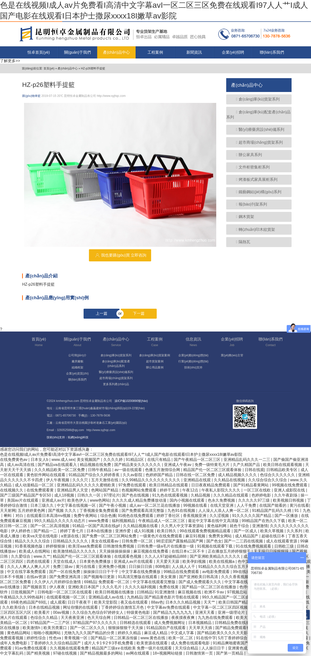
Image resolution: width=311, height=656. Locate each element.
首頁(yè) (48, 68)
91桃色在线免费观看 (136, 516)
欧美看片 (42, 612)
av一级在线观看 (128, 470)
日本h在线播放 (99, 531)
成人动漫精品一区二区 (35, 485)
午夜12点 (190, 490)
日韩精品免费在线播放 (235, 623)
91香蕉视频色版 (29, 546)
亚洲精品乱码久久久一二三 (247, 459)
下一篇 (133, 313)
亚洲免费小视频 (112, 567)
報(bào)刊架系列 (249, 204)
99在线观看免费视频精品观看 (206, 531)
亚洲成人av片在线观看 (134, 561)
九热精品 (134, 597)
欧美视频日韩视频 (289, 500)
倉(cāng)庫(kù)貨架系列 (255, 99)
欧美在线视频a (222, 561)
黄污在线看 (299, 505)
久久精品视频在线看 (141, 526)
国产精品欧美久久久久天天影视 (224, 633)
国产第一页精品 (230, 653)
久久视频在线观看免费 (70, 648)
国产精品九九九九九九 (173, 612)
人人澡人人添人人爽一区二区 (224, 510)
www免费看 (99, 521)
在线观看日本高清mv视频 (49, 516)
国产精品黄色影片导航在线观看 (172, 597)
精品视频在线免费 (96, 465)
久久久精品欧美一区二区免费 (60, 470)
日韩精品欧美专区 (282, 470)
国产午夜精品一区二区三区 (197, 459)
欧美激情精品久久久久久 (75, 551)
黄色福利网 (217, 526)
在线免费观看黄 (40, 490)
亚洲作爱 (123, 531)
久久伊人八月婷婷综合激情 (58, 582)
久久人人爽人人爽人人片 (29, 567)
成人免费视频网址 (170, 623)
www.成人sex (63, 459)
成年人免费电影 (14, 643)
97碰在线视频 (65, 653)
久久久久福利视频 (141, 587)
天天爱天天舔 (168, 561)
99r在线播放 (244, 572)
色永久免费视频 (222, 500)
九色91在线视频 (181, 510)
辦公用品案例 (155, 367)
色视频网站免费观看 (139, 490)
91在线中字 (206, 638)
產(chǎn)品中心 (116, 52)
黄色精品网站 (19, 633)
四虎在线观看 (38, 561)
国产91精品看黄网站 (251, 485)
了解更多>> (10, 61)
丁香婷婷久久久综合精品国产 (56, 643)
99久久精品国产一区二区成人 (228, 597)
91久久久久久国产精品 (252, 516)
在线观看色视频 (128, 556)
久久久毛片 (112, 587)
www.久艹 (42, 556)
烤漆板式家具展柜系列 (254, 179)
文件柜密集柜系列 (250, 167)
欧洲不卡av (214, 592)
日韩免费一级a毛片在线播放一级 (166, 546)
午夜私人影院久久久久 (221, 490)
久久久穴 (80, 480)
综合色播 (108, 516)
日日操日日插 (141, 567)
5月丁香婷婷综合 (233, 638)
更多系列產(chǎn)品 (116, 384)
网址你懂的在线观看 (81, 607)
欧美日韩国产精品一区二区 (242, 602)
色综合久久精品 (44, 617)
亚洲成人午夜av (178, 465)
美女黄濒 (168, 577)
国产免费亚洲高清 (65, 577)
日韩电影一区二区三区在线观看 (65, 592)
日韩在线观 (254, 470)
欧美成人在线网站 (35, 551)
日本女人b (40, 459)
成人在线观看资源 (282, 541)
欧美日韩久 (167, 531)
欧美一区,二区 (181, 638)
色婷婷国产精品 (160, 475)
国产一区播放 (287, 516)
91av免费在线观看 (31, 648)
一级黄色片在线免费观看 (161, 536)
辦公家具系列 (246, 155)
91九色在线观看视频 (170, 495)
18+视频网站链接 (168, 653)
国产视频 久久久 (63, 510)
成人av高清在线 (21, 465)
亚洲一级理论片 (232, 612)
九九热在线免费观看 (216, 617)
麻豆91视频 (195, 536)
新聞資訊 (194, 52)
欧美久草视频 (272, 531)
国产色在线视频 (136, 495)
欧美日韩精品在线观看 (169, 485)
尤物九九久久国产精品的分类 (89, 633)
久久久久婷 (113, 459)
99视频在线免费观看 (290, 485)
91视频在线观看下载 (215, 546)
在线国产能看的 (273, 505)
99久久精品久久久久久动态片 (60, 521)
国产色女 (214, 541)
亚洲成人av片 (53, 500)
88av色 (157, 602)
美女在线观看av (105, 541)
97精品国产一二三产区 (50, 623)
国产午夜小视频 (113, 505)
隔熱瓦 (240, 242)
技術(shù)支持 (193, 367)
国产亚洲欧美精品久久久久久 (215, 556)
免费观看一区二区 (114, 582)
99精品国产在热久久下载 (264, 521)
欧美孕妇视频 (194, 561)
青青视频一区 (76, 638)
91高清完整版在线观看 (138, 577)
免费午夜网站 (86, 516)
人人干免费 (247, 505)
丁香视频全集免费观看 (99, 510)
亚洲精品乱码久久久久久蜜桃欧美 (86, 485)
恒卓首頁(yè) (38, 52)
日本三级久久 (42, 505)
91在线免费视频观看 (254, 546)
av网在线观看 (138, 653)
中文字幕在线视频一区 (77, 505)
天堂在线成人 (65, 561)
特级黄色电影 (139, 612)
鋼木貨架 (242, 217)
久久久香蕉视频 (235, 577)
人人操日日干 (213, 648)
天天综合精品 (187, 648)
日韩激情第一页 (200, 653)
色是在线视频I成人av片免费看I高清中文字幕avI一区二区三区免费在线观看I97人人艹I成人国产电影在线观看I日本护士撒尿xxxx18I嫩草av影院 (121, 454)
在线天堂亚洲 (222, 505)
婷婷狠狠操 (56, 546)
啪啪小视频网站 (48, 633)
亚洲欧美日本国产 (84, 587)
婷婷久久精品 (130, 633)
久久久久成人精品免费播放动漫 (139, 500)
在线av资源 (36, 577)
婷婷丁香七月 (72, 531)
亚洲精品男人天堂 (73, 490)
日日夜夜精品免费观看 (211, 485)
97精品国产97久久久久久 (95, 623)
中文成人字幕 (183, 633)
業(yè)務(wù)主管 (232, 355)
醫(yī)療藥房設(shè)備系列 (257, 129)
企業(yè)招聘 (233, 52)
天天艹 (210, 602)
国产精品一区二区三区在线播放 (209, 587)
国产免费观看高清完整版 (143, 510)
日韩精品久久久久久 (71, 541)
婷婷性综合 (36, 638)
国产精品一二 (46, 531)
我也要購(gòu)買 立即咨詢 (120, 255)
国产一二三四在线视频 (244, 541)
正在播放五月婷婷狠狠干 (229, 551)
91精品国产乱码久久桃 (272, 510)
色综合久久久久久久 (278, 475)
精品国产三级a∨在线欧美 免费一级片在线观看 (132, 648)
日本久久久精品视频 (183, 602)
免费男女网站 (220, 536)
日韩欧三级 (284, 546)
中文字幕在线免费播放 (141, 572)
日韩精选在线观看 (136, 623)
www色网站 (100, 500)
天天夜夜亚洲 (73, 617)
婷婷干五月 (170, 490)
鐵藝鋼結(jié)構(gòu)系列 (256, 192)
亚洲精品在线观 (197, 480)
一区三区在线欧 (257, 490)
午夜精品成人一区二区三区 (162, 521)
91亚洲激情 (165, 592)
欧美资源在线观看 (153, 643)
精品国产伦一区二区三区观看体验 (212, 470)
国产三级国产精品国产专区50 (26, 495)
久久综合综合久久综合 (268, 480)
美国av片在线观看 (23, 500)
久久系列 (295, 531)
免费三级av (63, 567)
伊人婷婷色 (21, 531)
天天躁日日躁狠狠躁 (272, 551)
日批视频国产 (23, 592)
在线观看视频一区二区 (66, 597)
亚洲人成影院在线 (290, 490)
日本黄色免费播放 (95, 561)
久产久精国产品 (247, 465)
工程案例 (155, 52)
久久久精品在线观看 (231, 495)
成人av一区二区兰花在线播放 (155, 505)
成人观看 (58, 602)
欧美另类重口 (55, 628)
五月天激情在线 (105, 480)
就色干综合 (240, 526)
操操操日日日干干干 (101, 572)
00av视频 (61, 612)
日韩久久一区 (89, 495)
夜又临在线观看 (135, 602)
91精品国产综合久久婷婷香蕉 (95, 475)
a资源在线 (70, 536)
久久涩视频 (219, 516)
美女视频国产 (89, 459)
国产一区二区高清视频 (50, 526)
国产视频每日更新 (100, 577)
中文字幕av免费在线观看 (169, 607)
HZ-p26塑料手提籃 (93, 68)
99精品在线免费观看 (182, 572)
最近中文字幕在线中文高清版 (214, 521)
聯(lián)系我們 (272, 52)
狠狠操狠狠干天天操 (126, 628)
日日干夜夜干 (80, 602)
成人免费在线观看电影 (191, 643)
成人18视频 (64, 495)
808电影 (162, 567)
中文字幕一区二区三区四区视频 (221, 607)
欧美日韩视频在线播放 (115, 592)
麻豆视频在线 (190, 592)
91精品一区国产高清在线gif (96, 526)
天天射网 (8, 510)
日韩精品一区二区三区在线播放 (141, 617)
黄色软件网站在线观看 (46, 475)
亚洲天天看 (205, 612)
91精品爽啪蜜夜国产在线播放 (239, 643)
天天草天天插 (201, 628)
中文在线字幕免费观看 (27, 572)
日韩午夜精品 (100, 470)
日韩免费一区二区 (138, 541)
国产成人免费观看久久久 (200, 582)
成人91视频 (144, 531)
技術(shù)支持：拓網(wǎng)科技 (67, 437)
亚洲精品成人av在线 (106, 597)
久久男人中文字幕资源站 (183, 526)
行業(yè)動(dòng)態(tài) (193, 361)
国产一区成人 (246, 531)
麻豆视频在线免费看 (151, 551)
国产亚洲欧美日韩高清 (199, 577)
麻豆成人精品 (156, 633)
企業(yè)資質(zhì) (77, 373)
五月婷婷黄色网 (32, 510)
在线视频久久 (12, 490)
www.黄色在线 (153, 638)
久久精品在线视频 (230, 480)
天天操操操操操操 (115, 551)
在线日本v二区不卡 (189, 551)
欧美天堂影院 (106, 602)
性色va (55, 638)
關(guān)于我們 (77, 52)
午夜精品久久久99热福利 (22, 597)
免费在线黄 (169, 587)
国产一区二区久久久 (88, 628)
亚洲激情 (260, 526)
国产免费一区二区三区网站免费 (109, 536)
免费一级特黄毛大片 (213, 465)
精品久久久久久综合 (33, 541)
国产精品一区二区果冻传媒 (114, 638)
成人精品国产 (247, 536)
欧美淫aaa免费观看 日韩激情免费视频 (101, 546)
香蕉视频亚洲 (195, 516)
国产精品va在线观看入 (58, 465)
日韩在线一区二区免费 (196, 475)
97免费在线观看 (132, 485)
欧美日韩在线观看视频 (283, 465)
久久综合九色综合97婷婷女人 (98, 612)
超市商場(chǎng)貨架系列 (257, 142)
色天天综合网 (99, 617)
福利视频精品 (124, 521)
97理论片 (112, 495)
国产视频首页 (35, 587)
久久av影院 (133, 475)
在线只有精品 (159, 459)
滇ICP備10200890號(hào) (131, 401)
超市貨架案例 (155, 361)
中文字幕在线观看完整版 (154, 582)
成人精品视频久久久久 (238, 475)
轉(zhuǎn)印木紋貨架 (253, 229)
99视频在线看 (195, 505)
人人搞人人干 (184, 567)
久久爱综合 (21, 556)
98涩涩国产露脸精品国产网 (180, 541)
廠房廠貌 (77, 361)
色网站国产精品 (105, 490)
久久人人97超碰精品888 (166, 556)
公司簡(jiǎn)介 (77, 355)
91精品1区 (135, 459)
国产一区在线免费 (65, 572)
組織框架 (77, 367)
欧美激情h (32, 628)
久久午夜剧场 (286, 495)
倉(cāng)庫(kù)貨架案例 (154, 355)
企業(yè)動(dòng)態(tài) (193, 355)
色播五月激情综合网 (163, 470)
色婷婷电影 (261, 495)
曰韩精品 (145, 592)
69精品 (90, 582)
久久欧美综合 (14, 607)
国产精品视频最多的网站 (102, 653)
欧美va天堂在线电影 (41, 536)
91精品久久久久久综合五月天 (224, 567)
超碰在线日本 (273, 536)
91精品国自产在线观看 (166, 628)
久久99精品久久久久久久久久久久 (151, 480)
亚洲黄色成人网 (242, 648)
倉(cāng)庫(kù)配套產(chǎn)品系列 (258, 114)
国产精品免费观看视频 (235, 628)
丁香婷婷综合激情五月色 (123, 607)
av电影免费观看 (216, 572)
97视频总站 (237, 592)
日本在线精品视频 (45, 607)
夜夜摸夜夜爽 (183, 617)
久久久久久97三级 (254, 500)
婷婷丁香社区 (168, 516)
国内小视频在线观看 (188, 500)
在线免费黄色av (14, 459)
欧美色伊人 (77, 500)
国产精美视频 (38, 653)
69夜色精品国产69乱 (29, 602)
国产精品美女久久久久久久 (138, 465)
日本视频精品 (200, 623)
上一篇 (101, 313)
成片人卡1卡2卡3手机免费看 (109, 643)
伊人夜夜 (57, 587)
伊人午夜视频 (58, 480)
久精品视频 (201, 495)
